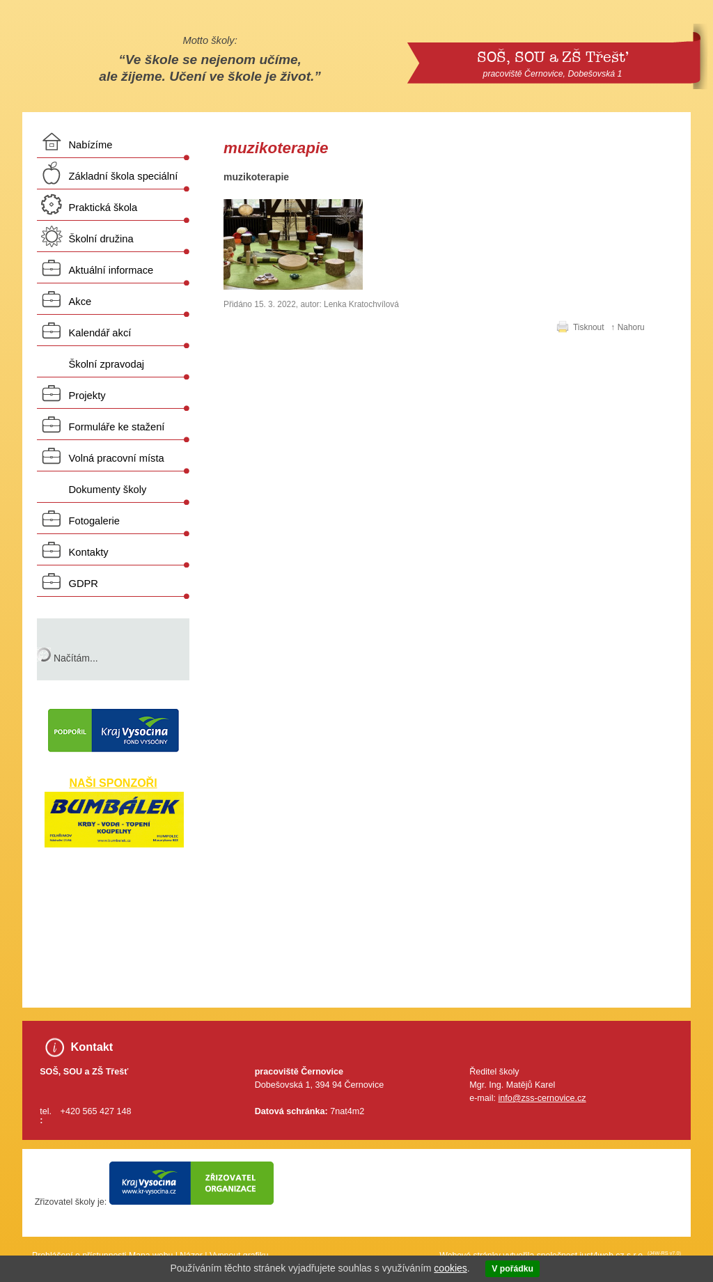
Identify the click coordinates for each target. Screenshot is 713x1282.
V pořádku (512, 1269)
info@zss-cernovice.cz (542, 1098)
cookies (450, 1268)
